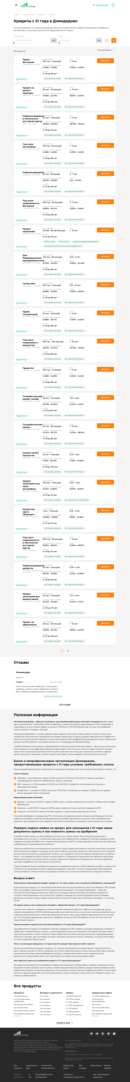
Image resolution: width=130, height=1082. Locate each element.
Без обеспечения (21, 1008)
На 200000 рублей (73, 1015)
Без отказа (96, 1005)
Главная (16, 14)
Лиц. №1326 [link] (36, 95)
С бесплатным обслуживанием (98, 1000)
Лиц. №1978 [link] (26, 572)
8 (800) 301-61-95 (70, 1051)
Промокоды (96, 1065)
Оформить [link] (105, 61)
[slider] (35, 43)
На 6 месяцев (45, 1012)
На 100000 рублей (73, 996)
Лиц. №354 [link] (37, 401)
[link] (91, 1034)
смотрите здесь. (30, 1051)
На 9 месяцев (45, 1015)
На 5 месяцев (45, 1008)
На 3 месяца (45, 1002)
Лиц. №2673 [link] (32, 123)
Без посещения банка (101, 1008)
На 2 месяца (45, 999)
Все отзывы (65, 704)
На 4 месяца (45, 1005)
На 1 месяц (44, 996)
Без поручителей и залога (24, 1011)
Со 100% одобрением (74, 1005)
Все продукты (28, 14)
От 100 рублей (72, 1008)
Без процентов (98, 1011)
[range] (35, 40)
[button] (16, 5)
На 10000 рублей (73, 999)
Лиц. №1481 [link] (35, 517)
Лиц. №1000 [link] (34, 491)
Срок (61, 36)
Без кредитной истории (23, 1005)
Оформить (105, 397)
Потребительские (21, 996)
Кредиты (41, 14)
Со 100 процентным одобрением (22, 1000)
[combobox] (106, 50)
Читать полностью (53, 696)
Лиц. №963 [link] (36, 64)
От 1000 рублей (72, 1002)
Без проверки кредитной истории (24, 1015)
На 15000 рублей (73, 1012)
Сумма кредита (19, 36)
